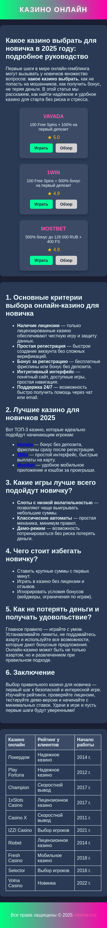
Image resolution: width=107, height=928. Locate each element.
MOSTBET (53, 229)
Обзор (66, 148)
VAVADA (53, 116)
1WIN (53, 172)
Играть (41, 148)
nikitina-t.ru (85, 915)
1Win (22, 454)
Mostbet (26, 465)
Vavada (25, 444)
